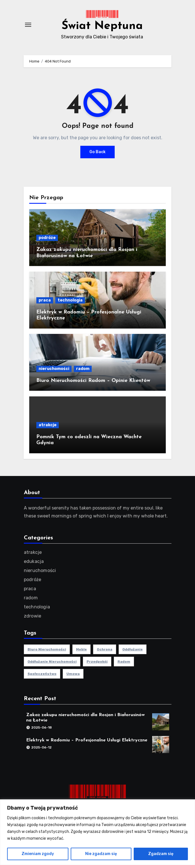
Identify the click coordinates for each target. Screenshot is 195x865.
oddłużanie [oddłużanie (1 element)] (132, 649)
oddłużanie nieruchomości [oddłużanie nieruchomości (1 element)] (51, 662)
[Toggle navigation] (28, 24)
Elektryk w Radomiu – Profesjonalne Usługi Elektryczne (86, 740)
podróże (47, 237)
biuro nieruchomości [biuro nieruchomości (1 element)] (46, 649)
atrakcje (47, 425)
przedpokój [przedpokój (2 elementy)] (96, 662)
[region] (97, 832)
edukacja (34, 561)
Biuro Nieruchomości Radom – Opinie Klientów (93, 380)
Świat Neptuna (102, 26)
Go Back (97, 151)
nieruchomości (54, 368)
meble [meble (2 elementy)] (81, 649)
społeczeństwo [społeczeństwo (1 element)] (41, 674)
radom (82, 368)
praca (45, 300)
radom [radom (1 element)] (123, 662)
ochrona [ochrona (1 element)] (104, 649)
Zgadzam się (160, 853)
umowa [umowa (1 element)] (72, 674)
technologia (70, 300)
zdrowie (32, 616)
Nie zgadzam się (101, 853)
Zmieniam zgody (38, 853)
